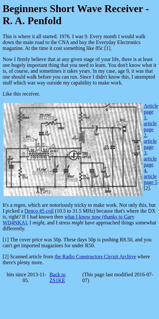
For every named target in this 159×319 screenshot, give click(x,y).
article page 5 (150, 179)
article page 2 (150, 129)
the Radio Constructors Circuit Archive (95, 256)
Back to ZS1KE (57, 277)
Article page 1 (151, 111)
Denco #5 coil (39, 211)
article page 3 (150, 147)
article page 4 (150, 164)
